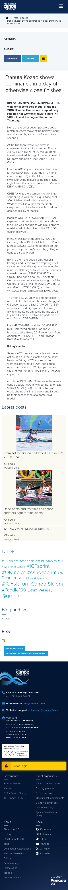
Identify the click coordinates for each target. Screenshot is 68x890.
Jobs (6, 844)
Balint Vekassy (40, 590)
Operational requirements (50, 798)
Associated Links (13, 877)
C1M (60, 573)
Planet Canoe (16, 566)
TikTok (43, 839)
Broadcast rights (12, 863)
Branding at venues (46, 803)
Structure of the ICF (14, 839)
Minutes (8, 788)
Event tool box (44, 793)
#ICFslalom (16, 584)
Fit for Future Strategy (16, 793)
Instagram (45, 834)
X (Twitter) (45, 849)
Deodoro (9, 578)
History (7, 834)
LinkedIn (45, 853)
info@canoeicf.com (34, 703)
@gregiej (12, 595)
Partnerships (10, 868)
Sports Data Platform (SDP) (47, 814)
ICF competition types (48, 783)
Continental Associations (17, 849)
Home (8, 18)
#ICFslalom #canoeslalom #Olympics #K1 (32, 561)
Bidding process (45, 788)
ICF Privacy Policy (13, 798)
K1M (4, 566)
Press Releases (20, 18)
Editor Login (20, 766)
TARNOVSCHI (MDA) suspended (26, 528)
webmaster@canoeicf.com (43, 710)
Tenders (8, 873)
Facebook (45, 829)
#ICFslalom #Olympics (33, 578)
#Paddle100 (14, 590)
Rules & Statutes (13, 783)
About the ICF (11, 829)
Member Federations (15, 853)
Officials (8, 858)
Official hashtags (45, 807)
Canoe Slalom (47, 584)
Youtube (45, 844)
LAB (53, 884)
